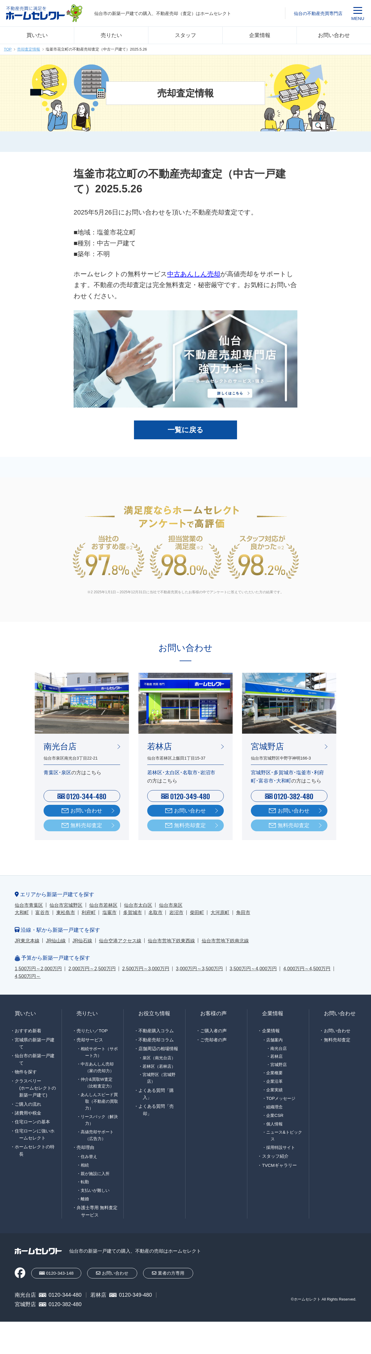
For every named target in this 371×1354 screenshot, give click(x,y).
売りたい (111, 35)
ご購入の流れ (28, 1104)
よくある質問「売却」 (156, 1110)
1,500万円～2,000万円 (38, 968)
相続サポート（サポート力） (99, 1052)
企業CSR (274, 1115)
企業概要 (274, 1072)
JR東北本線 (27, 940)
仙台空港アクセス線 (120, 940)
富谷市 (42, 912)
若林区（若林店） (159, 1066)
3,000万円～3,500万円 (199, 968)
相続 (85, 1165)
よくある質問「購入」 (156, 1094)
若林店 (276, 1056)
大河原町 (220, 912)
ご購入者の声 (213, 1030)
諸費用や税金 (28, 1112)
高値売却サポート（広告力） (97, 1135)
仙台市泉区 (171, 905)
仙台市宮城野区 (65, 905)
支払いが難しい (95, 1190)
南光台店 (278, 1048)
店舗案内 (274, 1040)
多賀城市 (132, 912)
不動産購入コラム (156, 1030)
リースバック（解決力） (99, 1120)
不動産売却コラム (156, 1039)
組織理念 (274, 1107)
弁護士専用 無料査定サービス (97, 1211)
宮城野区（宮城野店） (159, 1078)
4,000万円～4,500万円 (306, 968)
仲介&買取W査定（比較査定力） (97, 1082)
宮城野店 (278, 1065)
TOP (8, 49)
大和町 (22, 912)
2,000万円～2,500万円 (91, 968)
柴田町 (197, 912)
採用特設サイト (280, 1147)
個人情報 (274, 1124)
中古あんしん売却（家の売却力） (97, 1067)
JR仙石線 (82, 940)
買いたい (37, 35)
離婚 (85, 1199)
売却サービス (90, 1039)
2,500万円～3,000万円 (145, 968)
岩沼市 (176, 912)
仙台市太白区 (138, 905)
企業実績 (274, 1089)
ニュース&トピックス (284, 1135)
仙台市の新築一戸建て (34, 1059)
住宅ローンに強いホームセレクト (34, 1134)
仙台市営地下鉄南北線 (225, 940)
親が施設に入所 (95, 1173)
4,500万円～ (28, 976)
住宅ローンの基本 (32, 1121)
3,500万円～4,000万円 (253, 968)
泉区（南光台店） (159, 1057)
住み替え (89, 1156)
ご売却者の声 (213, 1039)
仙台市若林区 (103, 905)
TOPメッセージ (280, 1098)
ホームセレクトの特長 (34, 1150)
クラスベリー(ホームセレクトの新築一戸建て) (35, 1088)
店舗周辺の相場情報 (158, 1048)
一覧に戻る (185, 430)
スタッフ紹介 (275, 1156)
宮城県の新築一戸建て (34, 1043)
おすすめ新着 (28, 1030)
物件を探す (26, 1071)
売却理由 (85, 1147)
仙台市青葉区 (29, 905)
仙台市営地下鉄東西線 (171, 940)
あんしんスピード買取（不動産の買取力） (99, 1101)
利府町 (89, 912)
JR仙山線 (56, 940)
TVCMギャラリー (279, 1165)
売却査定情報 (28, 49)
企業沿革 (274, 1081)
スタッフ (185, 35)
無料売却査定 (86, 825)
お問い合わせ (334, 35)
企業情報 (259, 35)
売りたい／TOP (92, 1030)
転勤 (85, 1181)
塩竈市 (109, 912)
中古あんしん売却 (193, 274)
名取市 (155, 912)
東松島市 (65, 912)
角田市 (243, 912)
